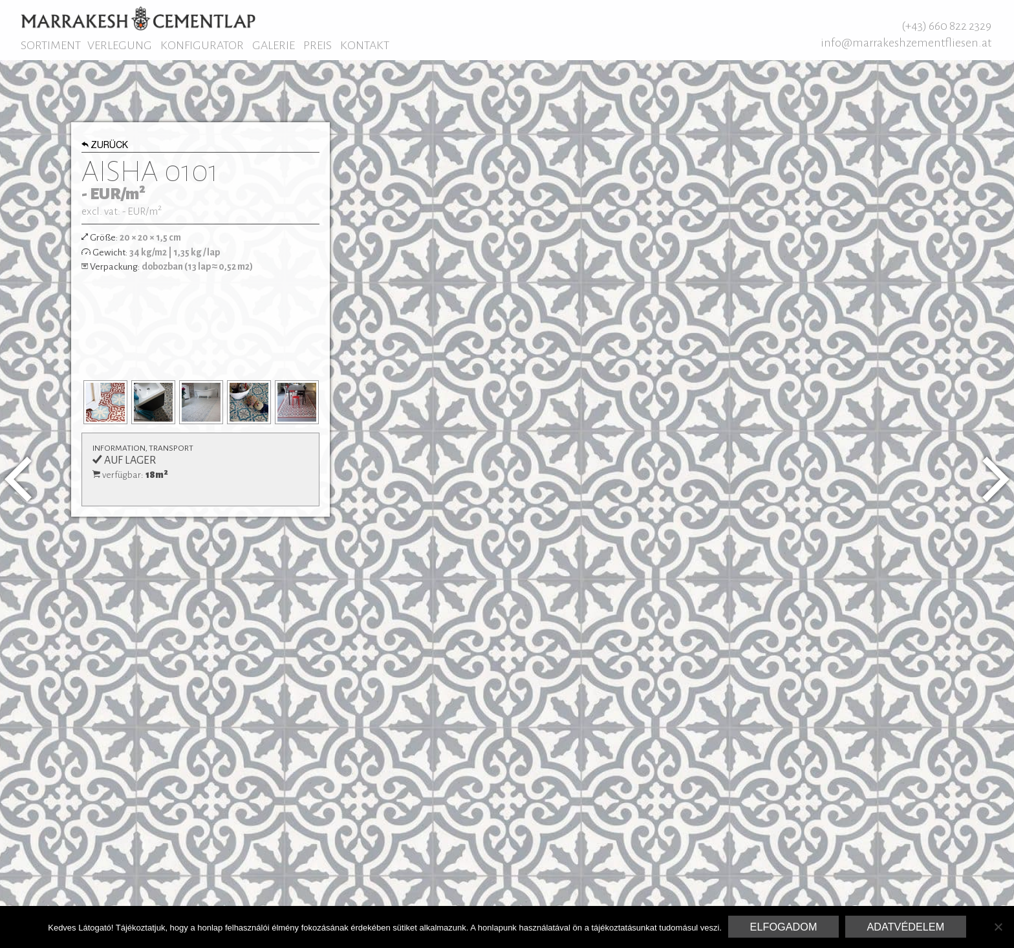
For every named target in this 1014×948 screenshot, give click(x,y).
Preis (317, 45)
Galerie (273, 45)
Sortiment (51, 45)
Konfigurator (202, 45)
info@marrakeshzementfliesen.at (906, 42)
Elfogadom (783, 926)
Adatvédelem (905, 926)
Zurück (105, 146)
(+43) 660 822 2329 (946, 25)
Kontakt (364, 45)
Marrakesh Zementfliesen (138, 18)
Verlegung (119, 45)
